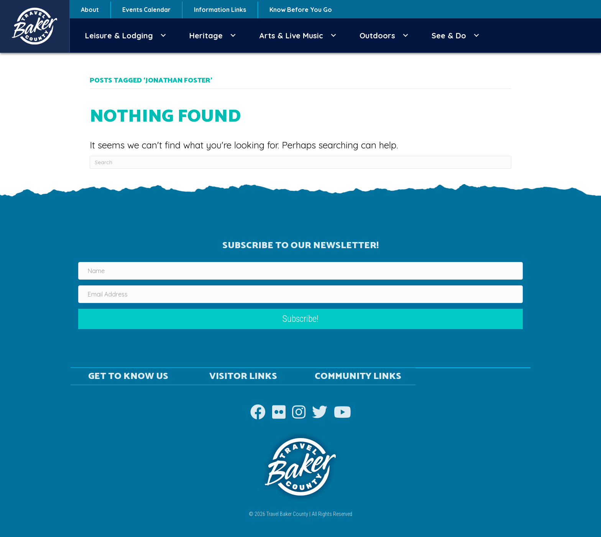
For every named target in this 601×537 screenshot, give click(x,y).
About (90, 9)
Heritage (206, 35)
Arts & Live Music (291, 35)
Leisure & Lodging (119, 35)
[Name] (300, 271)
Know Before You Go (300, 9)
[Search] (300, 162)
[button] (163, 35)
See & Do (449, 35)
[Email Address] (300, 294)
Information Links (220, 9)
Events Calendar (146, 9)
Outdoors (377, 35)
